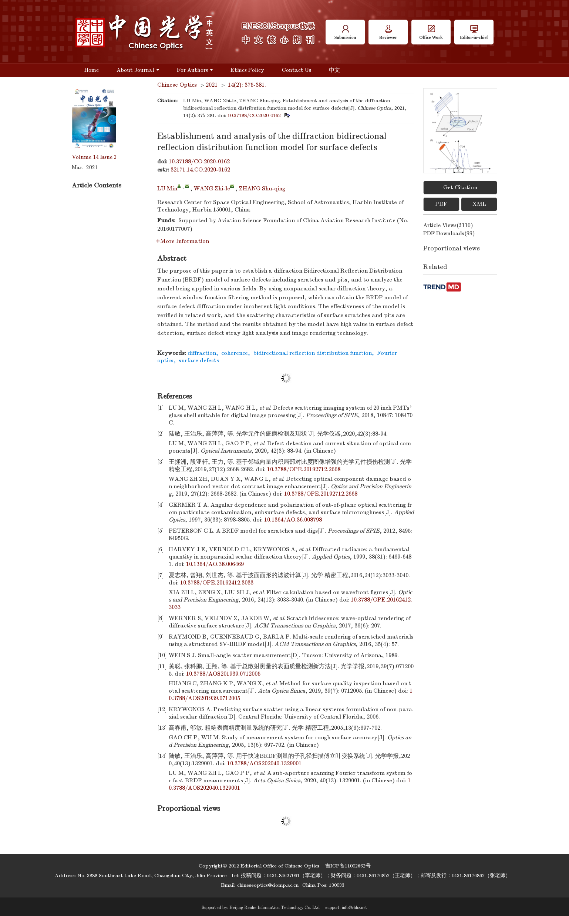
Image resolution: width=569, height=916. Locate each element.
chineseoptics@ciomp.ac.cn (268, 885)
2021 (212, 84)
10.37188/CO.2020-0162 (254, 115)
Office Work (430, 32)
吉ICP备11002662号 (348, 866)
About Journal (138, 70)
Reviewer (388, 32)
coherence (234, 353)
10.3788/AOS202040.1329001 (264, 763)
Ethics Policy (247, 70)
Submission (345, 32)
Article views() (448, 225)
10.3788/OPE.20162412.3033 (216, 582)
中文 (334, 70)
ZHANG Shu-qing (262, 188)
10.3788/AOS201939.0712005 (223, 673)
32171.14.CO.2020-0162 (200, 169)
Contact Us (296, 70)
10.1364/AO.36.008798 (293, 519)
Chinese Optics (177, 84)
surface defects (199, 360)
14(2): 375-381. (247, 84)
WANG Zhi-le (212, 188)
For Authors (195, 70)
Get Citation (460, 187)
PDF (441, 204)
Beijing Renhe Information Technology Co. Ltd (274, 907)
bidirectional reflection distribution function (312, 353)
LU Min (167, 188)
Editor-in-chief (474, 32)
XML (479, 204)
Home (91, 70)
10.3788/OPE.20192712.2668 (303, 469)
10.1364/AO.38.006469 (215, 564)
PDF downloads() (449, 233)
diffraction (202, 353)
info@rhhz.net (354, 907)
